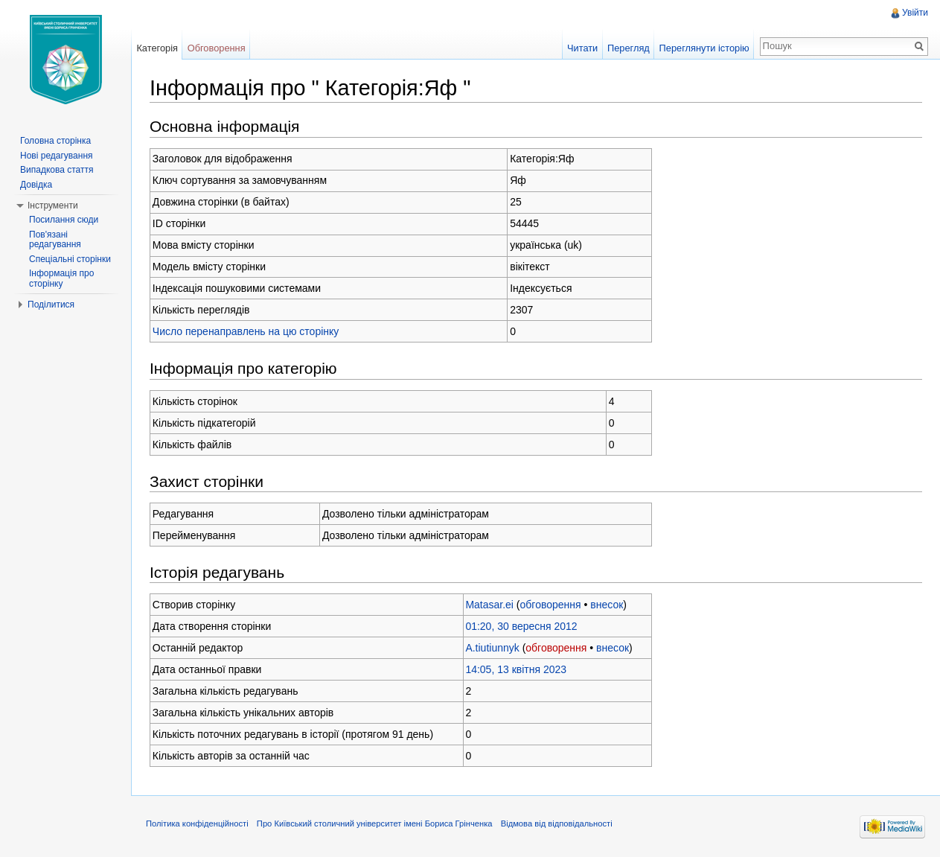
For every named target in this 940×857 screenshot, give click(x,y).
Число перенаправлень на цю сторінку (246, 331)
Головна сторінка (55, 141)
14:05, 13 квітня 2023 (515, 669)
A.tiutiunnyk (492, 648)
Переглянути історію (704, 48)
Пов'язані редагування (55, 239)
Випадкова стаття (56, 170)
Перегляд (628, 48)
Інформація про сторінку (61, 278)
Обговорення (217, 48)
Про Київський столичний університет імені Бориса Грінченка (375, 823)
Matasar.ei (489, 605)
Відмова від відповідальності (557, 823)
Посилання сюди (63, 219)
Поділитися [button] (51, 304)
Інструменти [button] (53, 205)
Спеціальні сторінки (70, 259)
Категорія (157, 48)
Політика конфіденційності (197, 823)
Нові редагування (56, 155)
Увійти (915, 12)
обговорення (550, 605)
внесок (606, 605)
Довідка (36, 184)
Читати (582, 48)
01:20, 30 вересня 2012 (521, 626)
